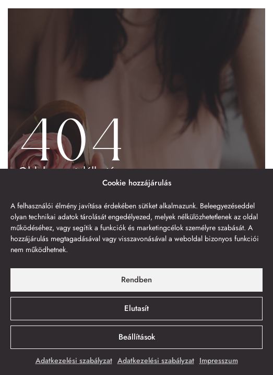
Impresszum (218, 360)
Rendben (136, 279)
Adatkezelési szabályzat (73, 360)
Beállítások (136, 337)
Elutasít (136, 308)
